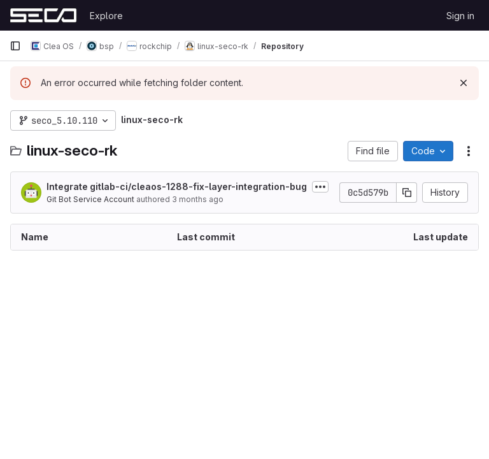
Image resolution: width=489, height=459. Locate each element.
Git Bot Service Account (90, 199)
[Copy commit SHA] (407, 192)
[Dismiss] (463, 83)
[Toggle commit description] (320, 187)
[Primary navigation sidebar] (15, 46)
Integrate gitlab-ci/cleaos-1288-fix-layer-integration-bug (176, 186)
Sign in (460, 15)
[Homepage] (43, 15)
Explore (106, 15)
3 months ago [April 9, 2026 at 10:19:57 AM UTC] (197, 199)
